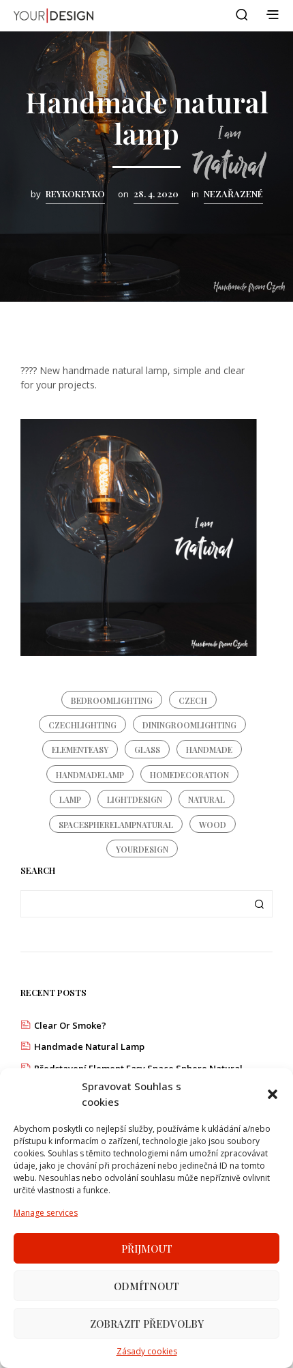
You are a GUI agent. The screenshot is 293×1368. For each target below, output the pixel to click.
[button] (272, 1095)
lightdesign (134, 799)
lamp (70, 799)
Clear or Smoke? (70, 1025)
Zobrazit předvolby (147, 1324)
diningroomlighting (189, 724)
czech (193, 700)
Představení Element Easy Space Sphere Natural (138, 1068)
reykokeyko (75, 193)
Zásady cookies (147, 1352)
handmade (209, 749)
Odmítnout (146, 1287)
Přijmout (146, 1249)
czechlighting (82, 724)
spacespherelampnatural (116, 824)
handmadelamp (90, 774)
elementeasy (80, 749)
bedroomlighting (112, 700)
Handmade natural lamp (89, 1046)
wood (212, 824)
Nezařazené (233, 193)
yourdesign (142, 849)
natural (206, 799)
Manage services (46, 1213)
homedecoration (189, 774)
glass (147, 749)
